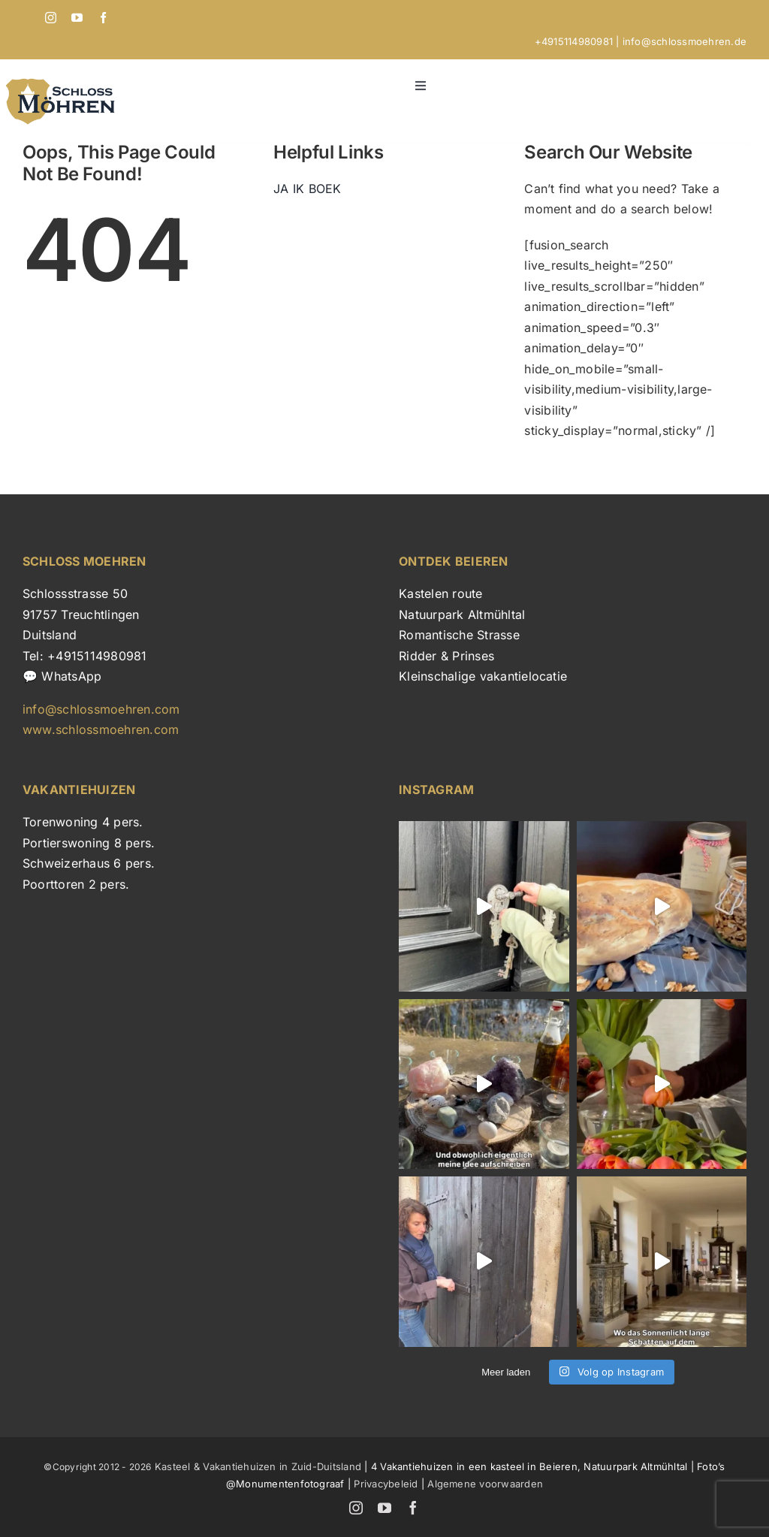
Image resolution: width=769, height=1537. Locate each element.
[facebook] (103, 17)
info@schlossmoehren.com (101, 709)
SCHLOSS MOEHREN (84, 561)
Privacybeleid (386, 1484)
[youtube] (77, 17)
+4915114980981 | (579, 41)
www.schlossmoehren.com (101, 729)
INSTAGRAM (436, 789)
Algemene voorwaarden (485, 1484)
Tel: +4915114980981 (85, 655)
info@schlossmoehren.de (684, 41)
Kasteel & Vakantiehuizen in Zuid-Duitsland (256, 1466)
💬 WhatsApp (62, 676)
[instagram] (50, 17)
